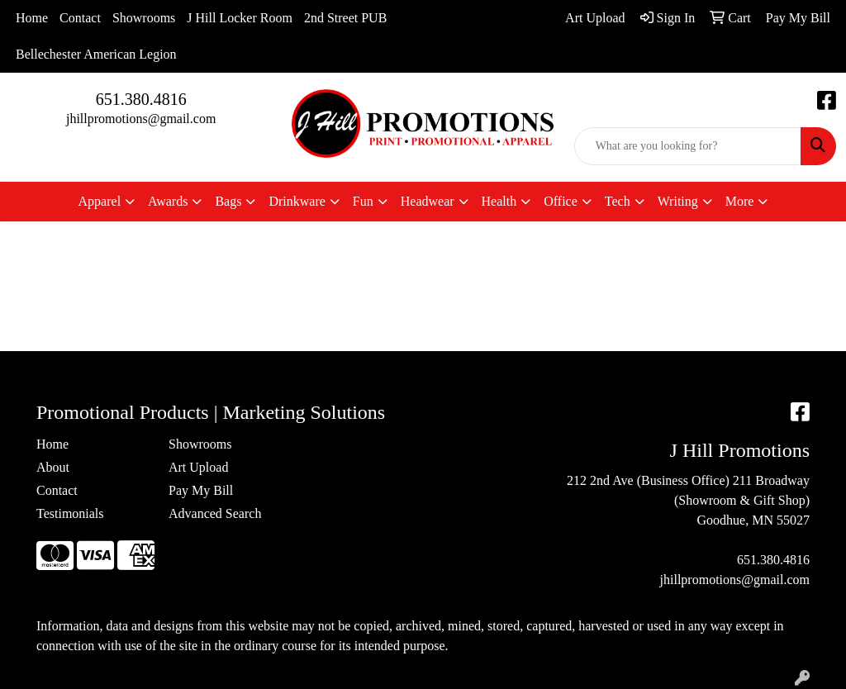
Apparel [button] (99, 201)
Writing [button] (678, 201)
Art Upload (198, 467)
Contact (80, 18)
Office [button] (560, 201)
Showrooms (143, 18)
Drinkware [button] (297, 201)
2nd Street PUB (345, 18)
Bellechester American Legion (96, 54)
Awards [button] (168, 201)
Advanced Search (215, 513)
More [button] (739, 201)
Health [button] (499, 201)
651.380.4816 (141, 99)
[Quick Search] (687, 146)
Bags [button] (228, 201)
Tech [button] (617, 201)
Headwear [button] (427, 201)
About (52, 467)
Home (32, 18)
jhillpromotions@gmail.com (141, 119)
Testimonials (70, 513)
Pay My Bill (201, 490)
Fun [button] (363, 201)
